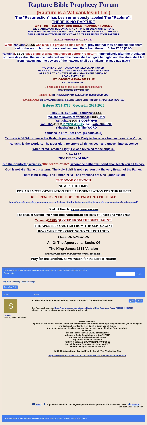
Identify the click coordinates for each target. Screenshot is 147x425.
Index (21, 270)
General (28, 270)
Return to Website (10, 270)
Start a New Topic (10, 287)
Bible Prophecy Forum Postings (44, 270)
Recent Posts (8, 273)
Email (38, 404)
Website (135, 404)
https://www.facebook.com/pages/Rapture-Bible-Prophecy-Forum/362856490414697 (93, 308)
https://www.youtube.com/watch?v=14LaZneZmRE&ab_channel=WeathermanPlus (87, 355)
